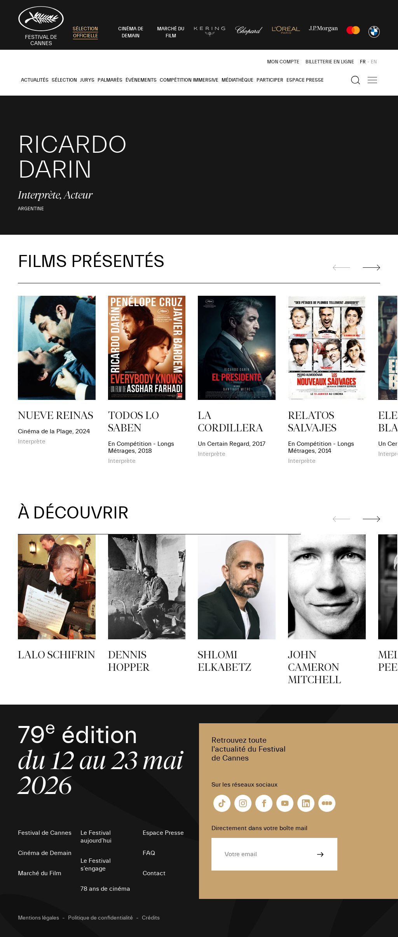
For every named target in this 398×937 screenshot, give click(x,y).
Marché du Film (39, 873)
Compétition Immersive (189, 80)
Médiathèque (237, 80)
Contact (154, 873)
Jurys (87, 80)
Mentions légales (38, 918)
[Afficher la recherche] (355, 80)
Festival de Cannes (45, 832)
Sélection (64, 80)
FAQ (149, 853)
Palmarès (110, 80)
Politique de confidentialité (100, 918)
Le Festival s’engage (95, 864)
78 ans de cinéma (105, 888)
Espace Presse (305, 80)
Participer (270, 80)
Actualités (35, 80)
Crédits (151, 918)
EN (374, 62)
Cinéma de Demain (45, 853)
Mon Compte (283, 62)
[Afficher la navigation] (372, 80)
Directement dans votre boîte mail (259, 828)
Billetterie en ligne (329, 62)
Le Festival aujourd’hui (96, 836)
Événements (141, 80)
